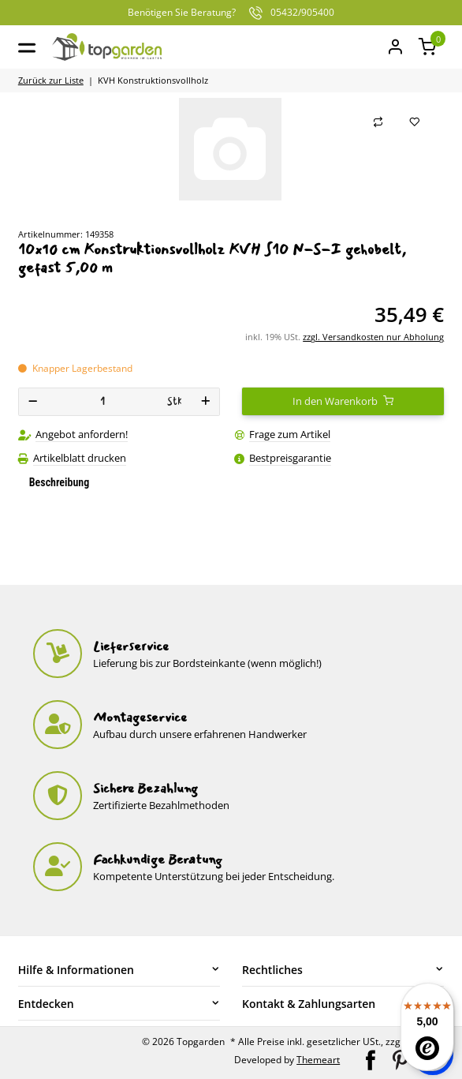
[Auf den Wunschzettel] (414, 123)
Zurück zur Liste (51, 80)
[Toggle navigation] (26, 47)
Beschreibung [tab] (59, 482)
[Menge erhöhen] (206, 401)
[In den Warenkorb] (343, 402)
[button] (428, 47)
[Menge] (102, 401)
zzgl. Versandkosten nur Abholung (373, 337)
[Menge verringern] (33, 401)
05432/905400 (231, 13)
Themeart (318, 1059)
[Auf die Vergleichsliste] (378, 123)
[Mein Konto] (395, 47)
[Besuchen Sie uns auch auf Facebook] (372, 1059)
